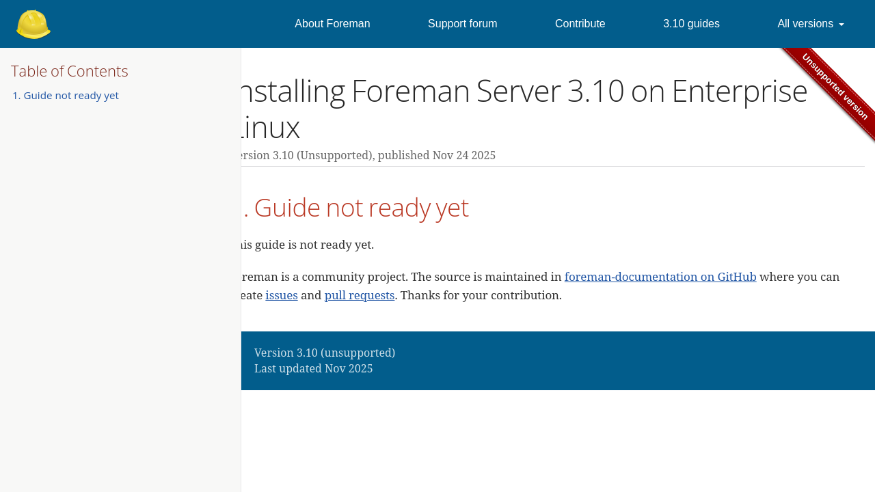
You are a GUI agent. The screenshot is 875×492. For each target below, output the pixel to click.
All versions (805, 23)
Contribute (580, 23)
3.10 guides (691, 23)
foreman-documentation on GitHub (661, 276)
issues (281, 295)
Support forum (462, 23)
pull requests (360, 295)
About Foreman (332, 23)
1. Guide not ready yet (65, 95)
